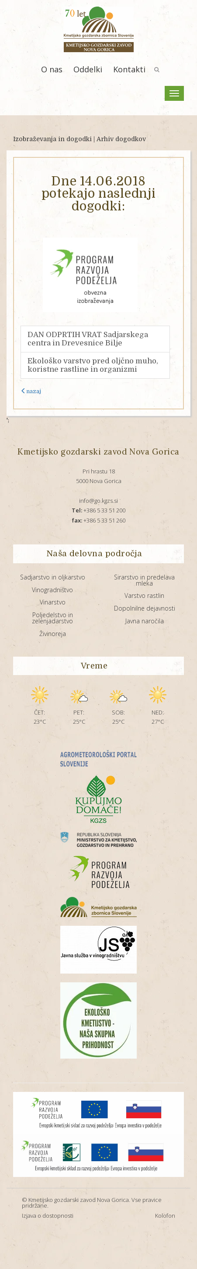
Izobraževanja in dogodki (52, 138)
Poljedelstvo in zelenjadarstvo (52, 618)
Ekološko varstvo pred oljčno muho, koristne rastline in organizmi (93, 365)
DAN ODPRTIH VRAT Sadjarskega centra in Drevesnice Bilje (88, 339)
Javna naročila (144, 621)
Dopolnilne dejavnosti (144, 608)
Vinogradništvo (52, 590)
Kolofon (165, 1215)
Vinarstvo (53, 602)
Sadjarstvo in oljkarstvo (52, 577)
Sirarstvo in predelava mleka (144, 580)
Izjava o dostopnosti (47, 1215)
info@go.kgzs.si (98, 501)
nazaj (31, 391)
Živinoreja (52, 633)
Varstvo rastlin (144, 595)
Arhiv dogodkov (121, 138)
